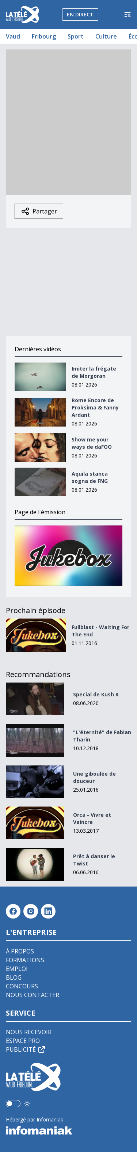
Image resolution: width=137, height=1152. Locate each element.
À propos (20, 951)
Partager (39, 211)
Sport (76, 36)
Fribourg (44, 36)
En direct (80, 14)
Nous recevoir (29, 1032)
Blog (14, 977)
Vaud (13, 36)
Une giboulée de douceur (94, 777)
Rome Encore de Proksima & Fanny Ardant (95, 407)
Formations (25, 960)
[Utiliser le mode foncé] (27, 1103)
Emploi (17, 969)
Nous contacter (32, 995)
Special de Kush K (96, 694)
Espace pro (23, 1041)
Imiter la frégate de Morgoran (94, 372)
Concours (22, 986)
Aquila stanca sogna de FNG (90, 477)
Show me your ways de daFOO (92, 443)
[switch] (13, 1103)
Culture (106, 36)
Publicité (26, 1049)
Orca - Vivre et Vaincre (92, 818)
